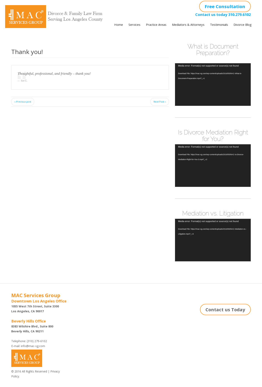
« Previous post (22, 101)
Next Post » (160, 101)
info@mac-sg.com (33, 346)
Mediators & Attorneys (188, 25)
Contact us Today (225, 309)
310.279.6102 (239, 14)
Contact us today (211, 14)
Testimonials (219, 25)
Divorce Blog (243, 25)
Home (118, 25)
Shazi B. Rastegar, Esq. (91, 312)
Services (134, 25)
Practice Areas (156, 25)
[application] (213, 84)
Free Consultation (225, 6)
